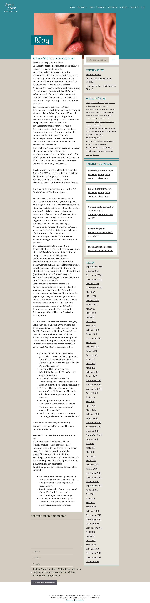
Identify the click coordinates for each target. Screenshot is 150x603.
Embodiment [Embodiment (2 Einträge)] (90, 109)
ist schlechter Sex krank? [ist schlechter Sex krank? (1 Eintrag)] (97, 115)
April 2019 (91, 321)
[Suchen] (113, 60)
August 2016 (92, 393)
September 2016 (94, 388)
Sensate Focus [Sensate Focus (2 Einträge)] (90, 134)
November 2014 (93, 477)
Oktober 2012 (92, 561)
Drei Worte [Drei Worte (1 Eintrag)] (105, 106)
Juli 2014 (90, 494)
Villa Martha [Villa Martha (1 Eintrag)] (101, 151)
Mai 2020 (90, 308)
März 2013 (91, 544)
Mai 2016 (90, 401)
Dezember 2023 (93, 275)
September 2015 (94, 435)
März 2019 (91, 325)
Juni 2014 (90, 498)
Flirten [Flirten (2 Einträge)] (112, 109)
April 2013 (90, 540)
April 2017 (90, 363)
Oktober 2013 (92, 523)
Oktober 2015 (92, 431)
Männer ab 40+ (93, 74)
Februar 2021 (92, 300)
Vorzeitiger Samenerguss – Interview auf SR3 (100, 214)
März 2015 (91, 460)
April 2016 (90, 405)
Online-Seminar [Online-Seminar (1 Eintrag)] (89, 125)
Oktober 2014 (92, 481)
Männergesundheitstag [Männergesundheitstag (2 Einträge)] (107, 122)
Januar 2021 (91, 304)
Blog (143, 7)
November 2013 (93, 519)
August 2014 (92, 490)
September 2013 (94, 527)
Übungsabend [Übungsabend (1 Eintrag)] (96, 155)
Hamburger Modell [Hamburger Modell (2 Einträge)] (108, 112)
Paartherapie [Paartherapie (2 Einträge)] (90, 131)
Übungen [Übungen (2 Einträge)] (89, 155)
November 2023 (93, 279)
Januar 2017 (91, 376)
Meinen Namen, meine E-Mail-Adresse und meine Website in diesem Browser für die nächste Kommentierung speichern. (57, 572)
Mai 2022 (90, 292)
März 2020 (91, 313)
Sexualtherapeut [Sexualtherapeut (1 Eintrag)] (102, 144)
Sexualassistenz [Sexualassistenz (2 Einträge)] (109, 141)
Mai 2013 (90, 536)
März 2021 (91, 296)
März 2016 (91, 410)
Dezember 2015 (93, 422)
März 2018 (91, 342)
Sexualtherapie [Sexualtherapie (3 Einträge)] (91, 147)
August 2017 (91, 355)
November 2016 (93, 384)
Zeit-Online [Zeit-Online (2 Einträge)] (109, 151)
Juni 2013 (90, 532)
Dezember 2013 (93, 515)
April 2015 (90, 456)
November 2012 (93, 557)
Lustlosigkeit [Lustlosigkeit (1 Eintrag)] (106, 118)
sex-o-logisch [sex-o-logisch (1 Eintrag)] (99, 134)
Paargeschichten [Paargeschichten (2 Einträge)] (109, 128)
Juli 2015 (90, 443)
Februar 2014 (92, 511)
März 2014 (91, 506)
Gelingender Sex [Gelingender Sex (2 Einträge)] (96, 112)
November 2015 (93, 426)
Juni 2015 (90, 447)
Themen (82, 7)
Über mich (112, 7)
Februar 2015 (92, 464)
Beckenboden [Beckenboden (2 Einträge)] (90, 106)
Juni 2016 (90, 397)
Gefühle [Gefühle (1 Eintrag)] (88, 112)
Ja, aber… (123, 7)
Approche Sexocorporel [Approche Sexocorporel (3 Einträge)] (99, 103)
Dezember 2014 (93, 473)
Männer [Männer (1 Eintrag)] (97, 122)
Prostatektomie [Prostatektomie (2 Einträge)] (105, 131)
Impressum (70, 600)
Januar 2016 (91, 418)
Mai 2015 (90, 452)
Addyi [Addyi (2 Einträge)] (88, 103)
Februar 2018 (92, 346)
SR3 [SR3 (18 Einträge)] (88, 151)
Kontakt (135, 7)
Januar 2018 (91, 351)
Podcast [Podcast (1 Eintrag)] (97, 131)
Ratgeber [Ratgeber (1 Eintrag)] (113, 131)
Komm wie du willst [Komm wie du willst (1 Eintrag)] (90, 118)
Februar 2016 (92, 414)
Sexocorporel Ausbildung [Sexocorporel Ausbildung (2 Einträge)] (94, 141)
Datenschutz (79, 600)
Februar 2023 (92, 283)
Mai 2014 (90, 502)
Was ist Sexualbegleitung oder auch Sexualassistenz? (100, 174)
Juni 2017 (90, 359)
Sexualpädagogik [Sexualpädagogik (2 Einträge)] (91, 144)
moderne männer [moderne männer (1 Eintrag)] (90, 122)
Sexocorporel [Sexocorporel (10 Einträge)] (93, 137)
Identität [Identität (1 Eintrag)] (88, 115)
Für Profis (101, 7)
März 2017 (91, 367)
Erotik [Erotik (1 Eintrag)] (96, 109)
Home (72, 7)
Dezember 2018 (93, 338)
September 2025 (94, 266)
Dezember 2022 (93, 287)
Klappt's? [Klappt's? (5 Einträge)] (108, 115)
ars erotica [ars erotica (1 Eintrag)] (112, 103)
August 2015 (92, 439)
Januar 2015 (91, 468)
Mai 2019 (90, 317)
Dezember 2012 (93, 553)
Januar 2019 (91, 334)
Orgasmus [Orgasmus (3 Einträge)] (98, 125)
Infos (91, 7)
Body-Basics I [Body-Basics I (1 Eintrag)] (99, 106)
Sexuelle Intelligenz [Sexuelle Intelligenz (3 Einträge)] (105, 147)
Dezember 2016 (93, 380)
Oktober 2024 (92, 271)
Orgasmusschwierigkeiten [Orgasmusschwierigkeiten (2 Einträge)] (94, 128)
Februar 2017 (92, 372)
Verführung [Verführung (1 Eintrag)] (94, 151)
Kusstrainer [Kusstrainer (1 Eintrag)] (99, 118)
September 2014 (94, 485)
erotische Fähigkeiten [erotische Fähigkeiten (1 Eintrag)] (104, 109)
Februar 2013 (92, 548)
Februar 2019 (92, 329)
